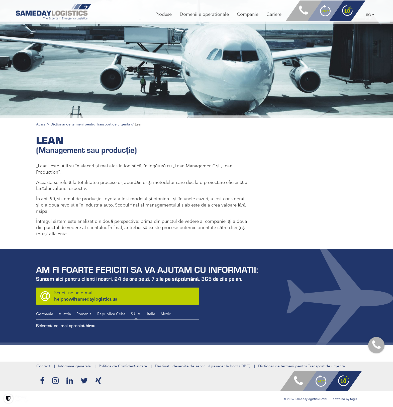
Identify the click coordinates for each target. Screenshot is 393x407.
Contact (43, 366)
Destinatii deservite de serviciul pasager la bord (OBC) (203, 366)
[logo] (55, 13)
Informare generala (74, 366)
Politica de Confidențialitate (123, 366)
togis (353, 399)
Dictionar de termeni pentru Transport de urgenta (90, 124)
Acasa (40, 124)
